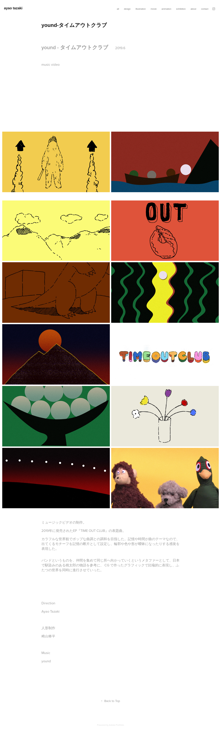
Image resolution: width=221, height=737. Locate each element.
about (193, 9)
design (127, 9)
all (118, 9)
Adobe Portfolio (116, 724)
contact (204, 9)
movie (154, 9)
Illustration (141, 9)
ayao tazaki (13, 8)
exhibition (181, 9)
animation (166, 9)
